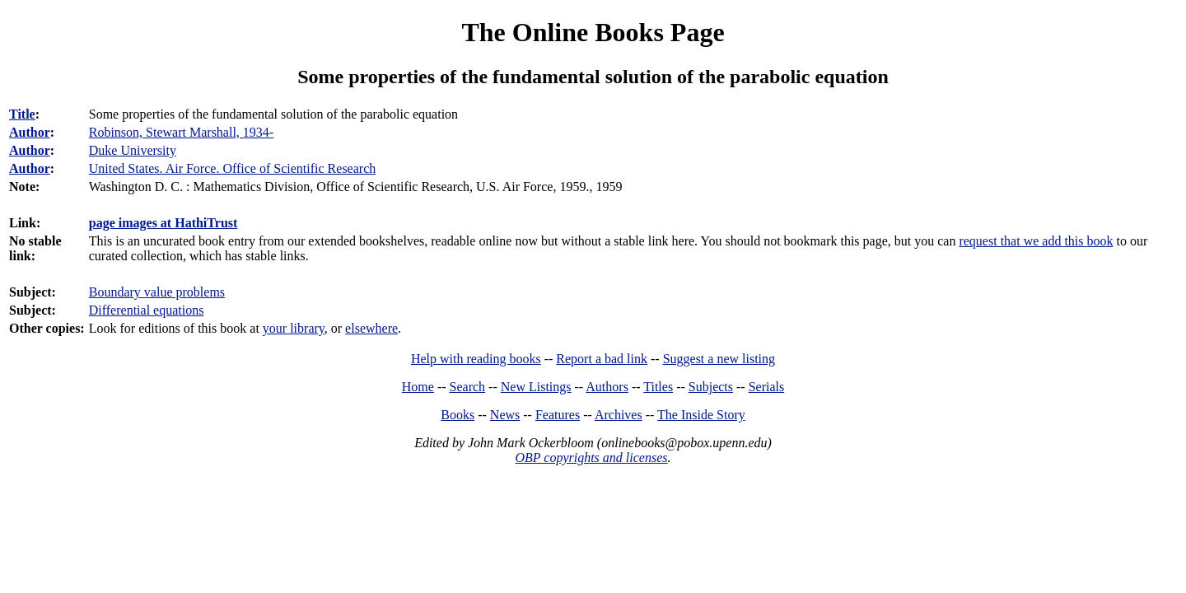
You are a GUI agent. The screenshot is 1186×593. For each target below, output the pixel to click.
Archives (618, 415)
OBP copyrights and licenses (591, 458)
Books (457, 415)
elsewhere (371, 328)
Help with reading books (476, 359)
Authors (607, 387)
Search (468, 387)
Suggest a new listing (719, 359)
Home (418, 387)
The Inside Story (701, 415)
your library (294, 328)
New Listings (536, 387)
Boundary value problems (157, 292)
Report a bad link (601, 359)
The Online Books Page (592, 32)
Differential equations (146, 310)
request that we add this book (1036, 241)
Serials (767, 387)
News (505, 415)
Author (29, 132)
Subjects (711, 387)
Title (22, 114)
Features (557, 415)
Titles (658, 387)
